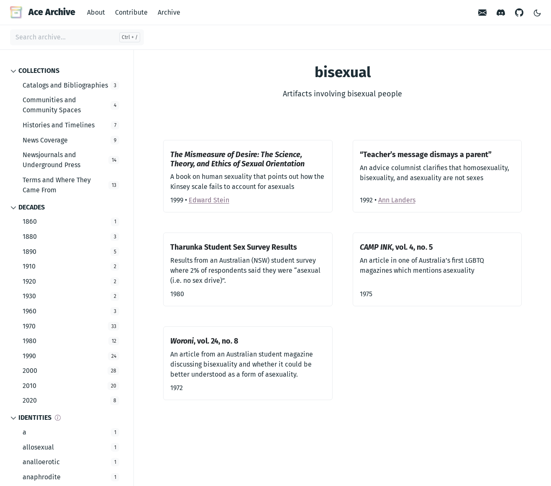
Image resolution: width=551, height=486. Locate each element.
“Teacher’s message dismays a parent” (426, 154)
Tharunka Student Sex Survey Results (233, 247)
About (96, 12)
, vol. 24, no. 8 (204, 341)
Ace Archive (42, 12)
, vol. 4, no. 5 (396, 247)
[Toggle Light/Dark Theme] (537, 12)
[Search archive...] (77, 37)
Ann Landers (396, 200)
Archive (169, 12)
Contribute (131, 12)
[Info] (58, 418)
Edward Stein (209, 200)
